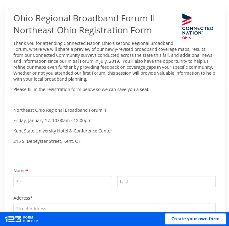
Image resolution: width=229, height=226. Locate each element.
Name (20, 171)
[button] (195, 218)
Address (22, 198)
